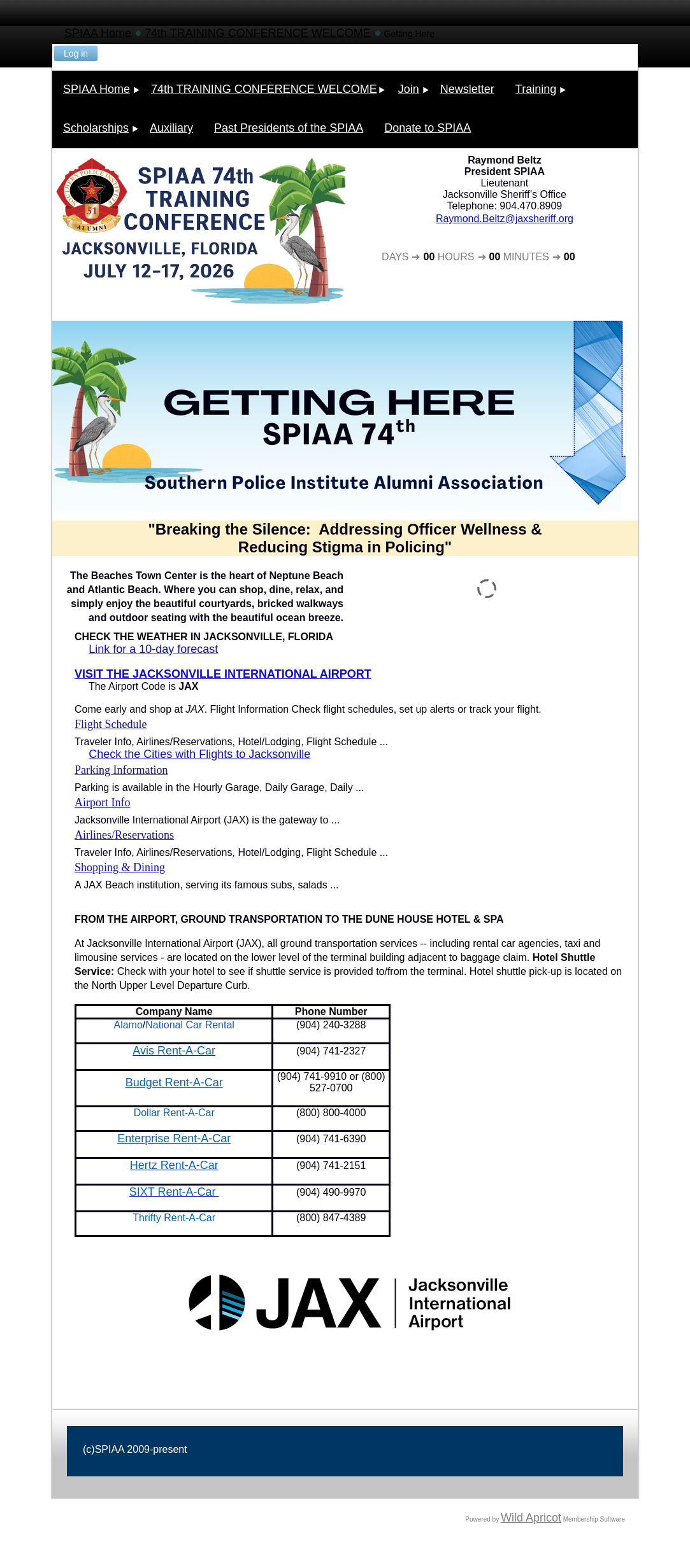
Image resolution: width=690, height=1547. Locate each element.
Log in (76, 53)
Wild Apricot (531, 1517)
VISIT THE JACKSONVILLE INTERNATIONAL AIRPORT (223, 674)
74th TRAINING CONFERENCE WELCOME (258, 33)
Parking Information (121, 770)
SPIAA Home (97, 33)
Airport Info (102, 802)
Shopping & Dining (120, 867)
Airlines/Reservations (124, 835)
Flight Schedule (111, 724)
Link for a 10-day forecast (153, 649)
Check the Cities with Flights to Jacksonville (199, 754)
